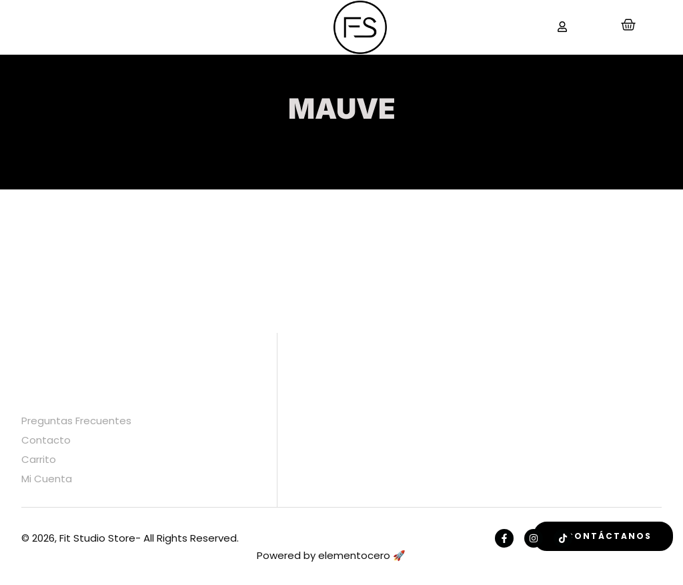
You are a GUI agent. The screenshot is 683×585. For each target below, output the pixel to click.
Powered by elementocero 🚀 (331, 555)
